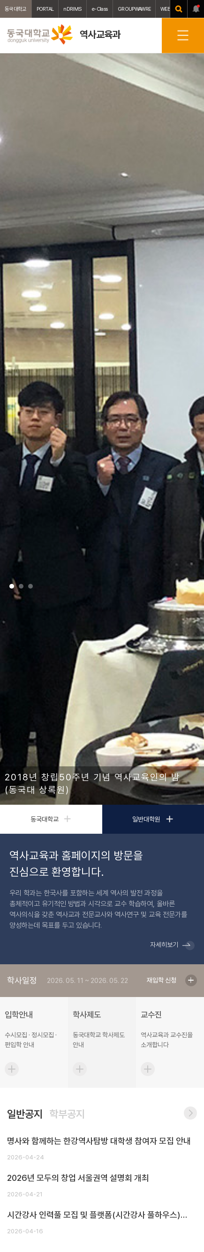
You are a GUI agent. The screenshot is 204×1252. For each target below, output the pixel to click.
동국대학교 (16, 9)
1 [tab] (11, 586)
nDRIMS (72, 9)
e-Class (99, 9)
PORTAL (45, 9)
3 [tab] (30, 586)
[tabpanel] (102, 429)
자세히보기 (164, 944)
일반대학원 (153, 819)
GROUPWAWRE (134, 9)
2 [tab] (21, 586)
